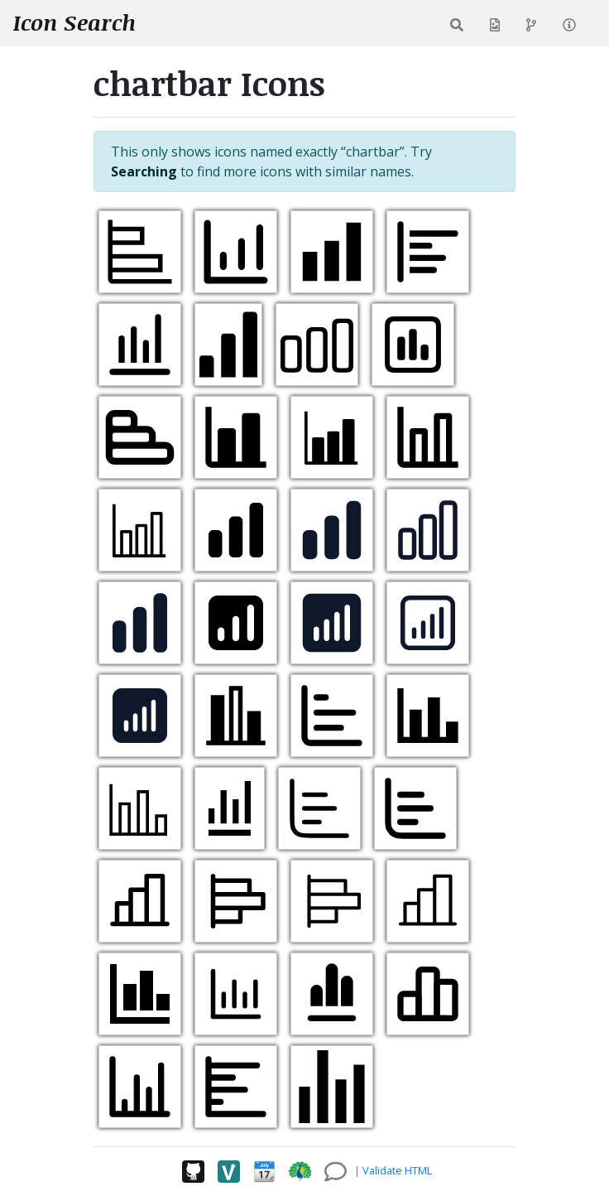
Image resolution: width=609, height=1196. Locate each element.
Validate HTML (397, 1170)
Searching (144, 171)
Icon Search (74, 22)
